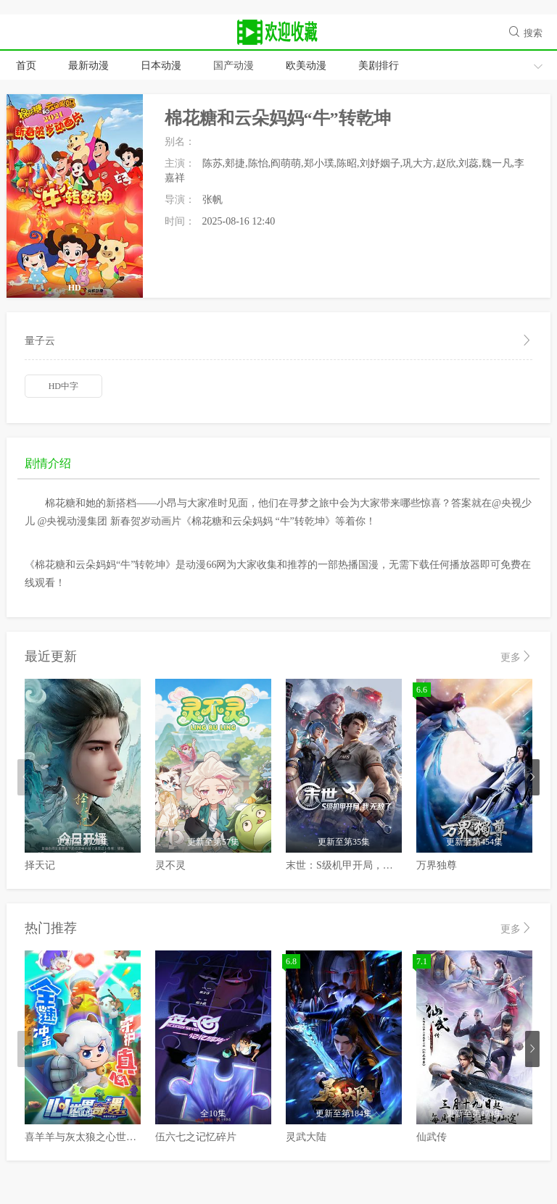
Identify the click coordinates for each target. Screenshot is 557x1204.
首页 (26, 65)
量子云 (278, 341)
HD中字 (63, 386)
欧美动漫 (306, 65)
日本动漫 (161, 65)
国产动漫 (233, 65)
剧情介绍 (48, 463)
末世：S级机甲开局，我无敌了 (355, 865)
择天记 (40, 865)
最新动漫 (88, 65)
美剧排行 (378, 65)
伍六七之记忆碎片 (195, 1137)
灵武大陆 (306, 1137)
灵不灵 (170, 865)
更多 (516, 657)
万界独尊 (436, 865)
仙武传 (431, 1137)
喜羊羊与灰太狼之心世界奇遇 (91, 1137)
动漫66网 (278, 32)
